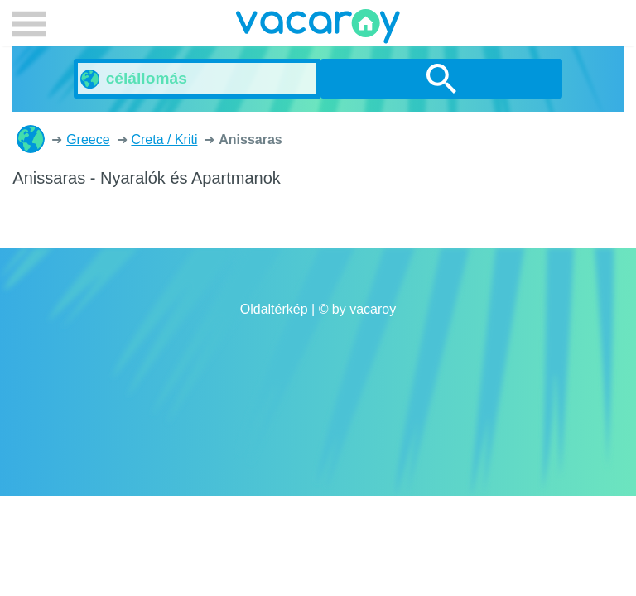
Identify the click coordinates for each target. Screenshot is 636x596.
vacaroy (318, 29)
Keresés (441, 79)
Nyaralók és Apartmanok (31, 139)
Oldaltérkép (274, 309)
